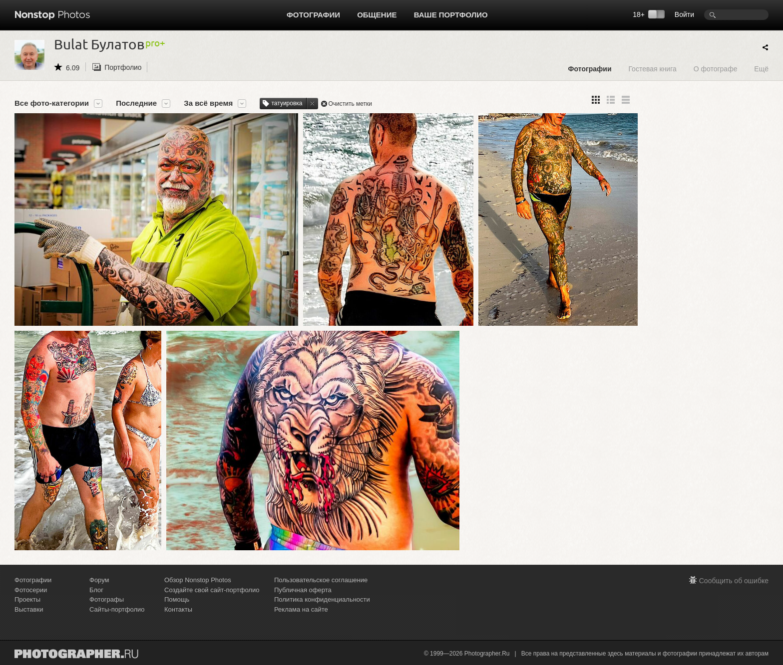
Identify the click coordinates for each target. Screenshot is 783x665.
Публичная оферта (303, 590)
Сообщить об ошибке (734, 581)
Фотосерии (30, 590)
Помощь (176, 599)
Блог (96, 590)
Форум (99, 580)
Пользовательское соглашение (321, 580)
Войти (684, 14)
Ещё (761, 68)
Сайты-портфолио (117, 609)
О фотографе (716, 68)
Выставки (28, 609)
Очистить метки (351, 103)
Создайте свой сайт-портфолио (211, 590)
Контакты (178, 609)
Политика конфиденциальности (322, 599)
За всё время (208, 103)
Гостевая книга (652, 68)
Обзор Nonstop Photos (197, 580)
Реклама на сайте (301, 609)
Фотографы (106, 599)
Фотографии (313, 14)
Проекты (27, 599)
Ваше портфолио (451, 14)
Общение (376, 14)
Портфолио (123, 67)
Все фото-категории (51, 103)
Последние (136, 103)
